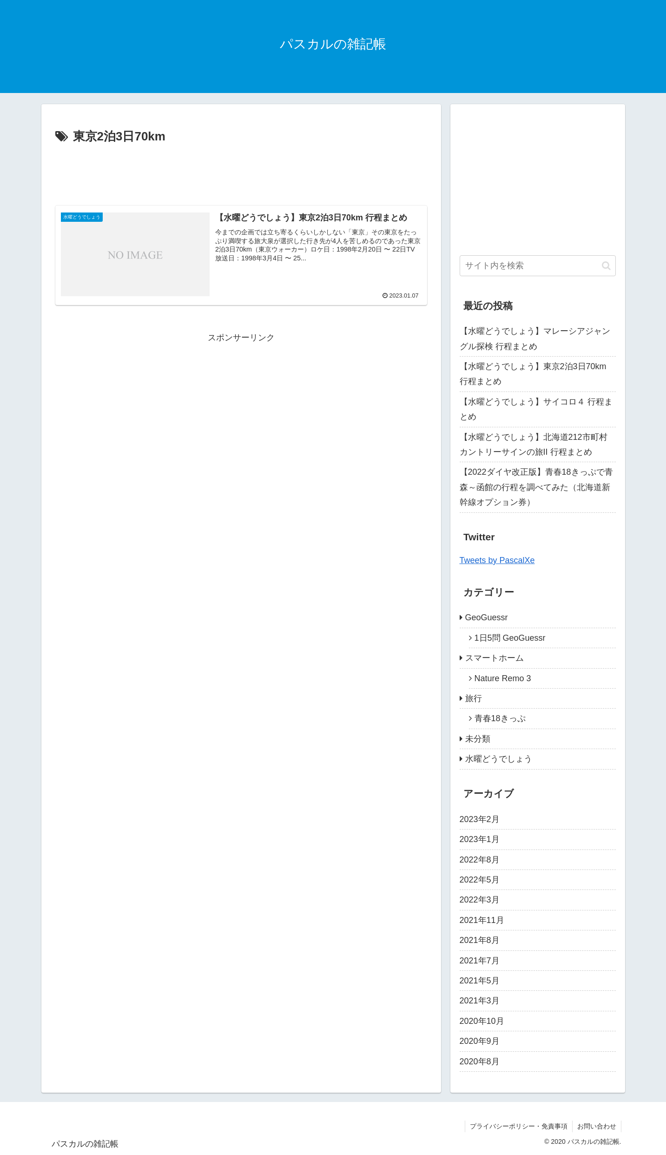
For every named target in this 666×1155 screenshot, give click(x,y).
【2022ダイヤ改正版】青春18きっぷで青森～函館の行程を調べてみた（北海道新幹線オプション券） (536, 487)
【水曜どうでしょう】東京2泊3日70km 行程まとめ (533, 374)
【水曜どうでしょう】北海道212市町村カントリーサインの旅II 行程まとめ (533, 444)
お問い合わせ (596, 1126)
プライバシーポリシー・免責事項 (518, 1126)
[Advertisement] (241, 173)
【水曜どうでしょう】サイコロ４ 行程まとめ (536, 409)
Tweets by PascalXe (497, 560)
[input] (538, 265)
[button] (606, 265)
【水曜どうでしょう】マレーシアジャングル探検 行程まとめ (535, 338)
